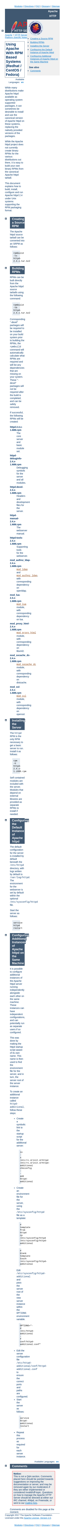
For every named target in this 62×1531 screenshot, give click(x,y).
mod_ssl (21, 696)
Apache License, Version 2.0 (37, 1518)
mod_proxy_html (26, 632)
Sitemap (56, 6)
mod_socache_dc (26, 664)
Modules (18, 6)
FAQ (38, 6)
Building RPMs (37, 42)
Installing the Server (39, 46)
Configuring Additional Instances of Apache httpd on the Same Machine (44, 59)
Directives (29, 6)
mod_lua (21, 604)
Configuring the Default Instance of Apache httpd (42, 51)
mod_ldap (22, 569)
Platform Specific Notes (16, 37)
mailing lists (31, 1503)
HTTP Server (21, 35)
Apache (8, 35)
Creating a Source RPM (41, 38)
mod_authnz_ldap (27, 575)
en (22, 82)
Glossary (45, 6)
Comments (35, 70)
